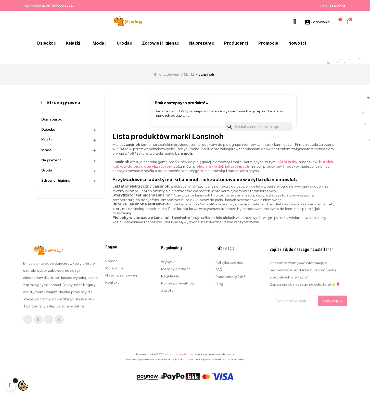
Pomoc (111, 321)
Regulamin (170, 343)
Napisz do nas (332, 5)
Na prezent (51, 160)
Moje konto (114, 328)
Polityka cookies (229, 333)
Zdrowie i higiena (55, 180)
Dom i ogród (51, 119)
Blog (219, 355)
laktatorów (286, 162)
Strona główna (63, 102)
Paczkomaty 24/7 (230, 348)
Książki (47, 139)
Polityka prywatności (179, 350)
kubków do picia (127, 166)
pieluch (200, 166)
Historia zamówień (121, 335)
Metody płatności (176, 336)
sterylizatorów (158, 166)
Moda (46, 150)
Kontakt (112, 342)
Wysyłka (168, 329)
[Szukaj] (258, 126)
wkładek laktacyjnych (228, 166)
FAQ (218, 340)
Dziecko (48, 129)
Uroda (46, 170)
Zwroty (167, 357)
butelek (326, 162)
